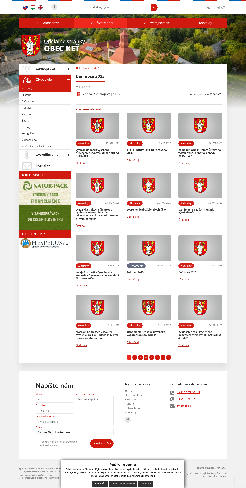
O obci (129, 391)
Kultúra (26, 107)
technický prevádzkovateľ (61, 477)
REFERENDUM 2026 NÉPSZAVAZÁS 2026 (147, 151)
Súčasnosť (28, 101)
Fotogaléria (28, 133)
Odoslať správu (102, 443)
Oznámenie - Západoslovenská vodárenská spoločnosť (146, 333)
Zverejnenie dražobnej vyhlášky (146, 209)
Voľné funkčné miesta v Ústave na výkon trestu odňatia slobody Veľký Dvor (199, 153)
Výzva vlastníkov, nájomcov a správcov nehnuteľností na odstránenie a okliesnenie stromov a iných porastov (97, 214)
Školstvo (130, 399)
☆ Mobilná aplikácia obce (37, 146)
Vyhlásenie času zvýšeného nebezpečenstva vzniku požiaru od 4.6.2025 (200, 335)
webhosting (24, 474)
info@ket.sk (184, 406)
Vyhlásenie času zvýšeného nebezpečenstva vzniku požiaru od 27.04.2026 (97, 153)
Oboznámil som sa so (59, 443)
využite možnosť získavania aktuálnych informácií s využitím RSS (50, 468)
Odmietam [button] (146, 483)
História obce (133, 395)
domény (54, 474)
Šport (25, 120)
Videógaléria (29, 140)
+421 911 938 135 (187, 399)
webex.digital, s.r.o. (40, 474)
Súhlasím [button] (100, 483)
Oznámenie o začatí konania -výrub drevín (197, 211)
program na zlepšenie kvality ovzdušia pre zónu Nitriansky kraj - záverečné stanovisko (97, 335)
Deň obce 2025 (90, 68)
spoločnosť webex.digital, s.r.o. (33, 477)
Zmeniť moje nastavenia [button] (123, 483)
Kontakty (205, 23)
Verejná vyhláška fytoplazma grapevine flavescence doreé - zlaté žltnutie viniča (97, 275)
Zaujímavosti (29, 114)
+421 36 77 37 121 (188, 392)
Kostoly (26, 127)
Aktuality (27, 88)
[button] (46, 23)
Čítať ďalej (81, 163)
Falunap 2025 (135, 272)
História (26, 95)
